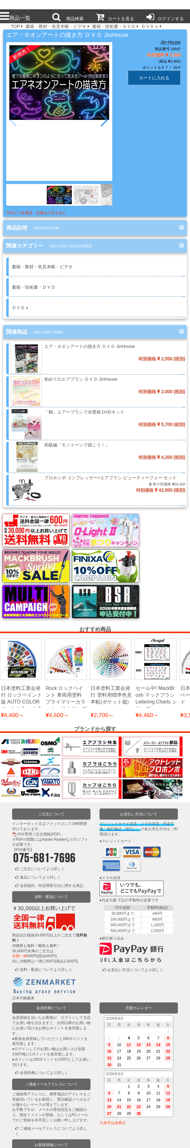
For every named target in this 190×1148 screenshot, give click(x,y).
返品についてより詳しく (40, 834)
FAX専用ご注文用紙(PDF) (39, 791)
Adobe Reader (54, 796)
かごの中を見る (33, 1122)
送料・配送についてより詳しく (46, 926)
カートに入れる (154, 77)
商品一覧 (15, 18)
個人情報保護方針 (76, 1139)
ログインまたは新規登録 (40, 1113)
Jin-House (170, 42)
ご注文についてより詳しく (42, 826)
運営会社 (152, 1139)
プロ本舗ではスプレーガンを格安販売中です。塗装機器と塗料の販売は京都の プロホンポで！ (15, 5)
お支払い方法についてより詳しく (135, 927)
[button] (105, 120)
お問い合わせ (114, 1139)
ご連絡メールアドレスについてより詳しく (51, 1088)
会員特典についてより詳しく (44, 1030)
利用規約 (38, 1139)
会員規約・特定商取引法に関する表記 (51, 842)
